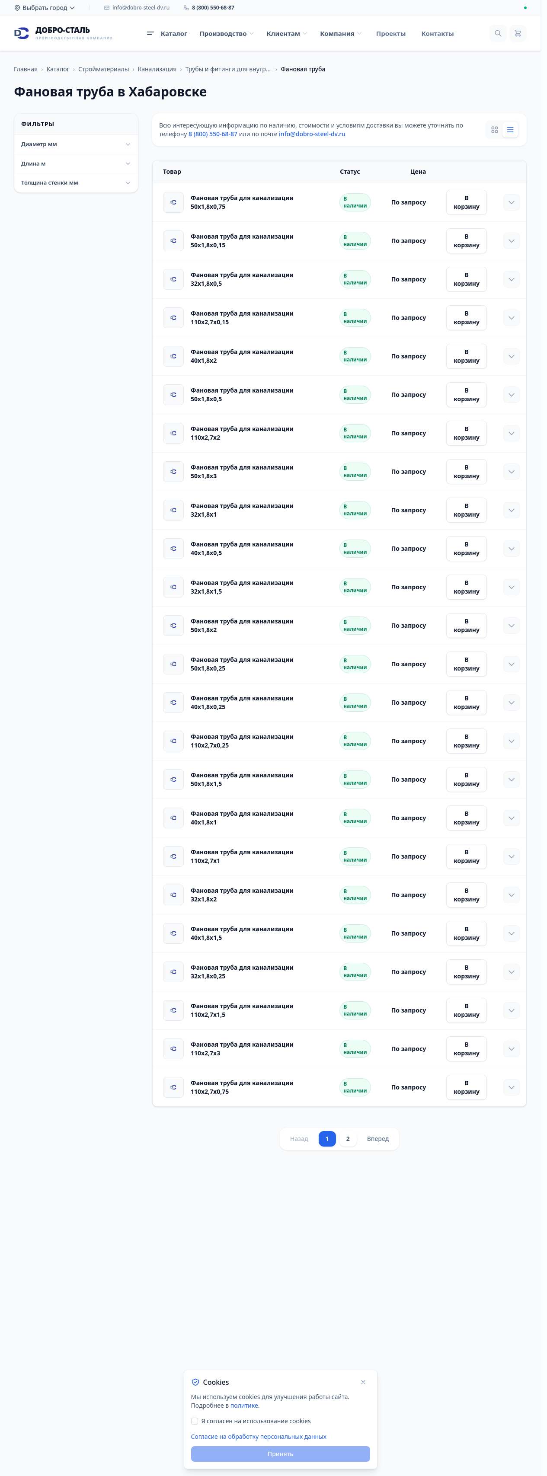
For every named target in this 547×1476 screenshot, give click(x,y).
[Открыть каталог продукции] (167, 33)
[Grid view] (494, 129)
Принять (280, 1454)
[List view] (510, 129)
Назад (299, 1138)
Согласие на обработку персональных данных (258, 1436)
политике (244, 1405)
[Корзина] (518, 33)
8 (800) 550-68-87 (213, 134)
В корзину (467, 202)
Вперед (378, 1138)
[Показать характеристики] (511, 202)
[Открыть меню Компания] (341, 33)
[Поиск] (498, 33)
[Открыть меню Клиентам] (287, 33)
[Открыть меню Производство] (226, 33)
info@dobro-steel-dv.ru (312, 134)
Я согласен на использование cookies (256, 1421)
